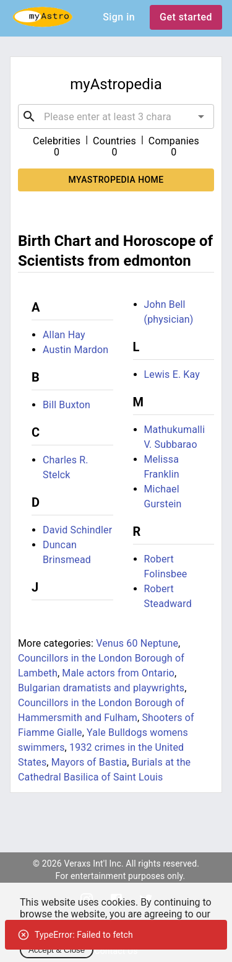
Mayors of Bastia (89, 762)
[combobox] (116, 116)
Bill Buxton (66, 405)
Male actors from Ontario (118, 673)
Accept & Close (56, 950)
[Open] (201, 116)
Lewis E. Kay (172, 374)
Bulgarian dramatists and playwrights (101, 688)
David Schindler (77, 530)
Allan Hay (64, 335)
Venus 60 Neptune (137, 643)
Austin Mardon (75, 350)
